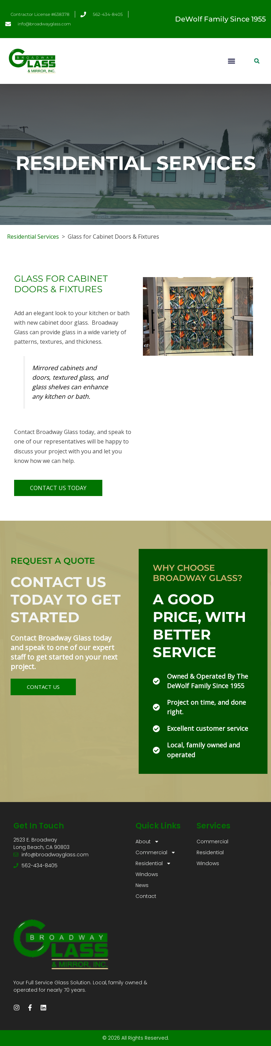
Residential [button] (153, 863)
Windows (147, 874)
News (142, 885)
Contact (146, 896)
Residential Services (33, 236)
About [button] (147, 841)
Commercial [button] (156, 852)
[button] (231, 61)
